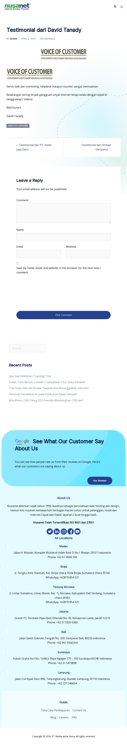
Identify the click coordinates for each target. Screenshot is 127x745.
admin (13, 38)
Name (20, 230)
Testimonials (47, 38)
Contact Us (79, 710)
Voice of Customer (18, 125)
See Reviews (99, 480)
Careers (64, 717)
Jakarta (63, 611)
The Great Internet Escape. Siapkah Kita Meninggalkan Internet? (49, 388)
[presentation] (29, 292)
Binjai (63, 566)
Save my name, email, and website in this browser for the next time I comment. (58, 270)
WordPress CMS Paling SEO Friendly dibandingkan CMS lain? (46, 400)
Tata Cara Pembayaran (55, 710)
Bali (63, 632)
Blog (53, 717)
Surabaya (63, 652)
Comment (22, 200)
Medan (63, 546)
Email (19, 246)
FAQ (74, 717)
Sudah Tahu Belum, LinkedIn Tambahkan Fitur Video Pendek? (47, 382)
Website (71, 246)
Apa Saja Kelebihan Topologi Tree (30, 376)
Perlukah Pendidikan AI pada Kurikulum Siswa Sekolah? (43, 394)
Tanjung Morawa (63, 587)
